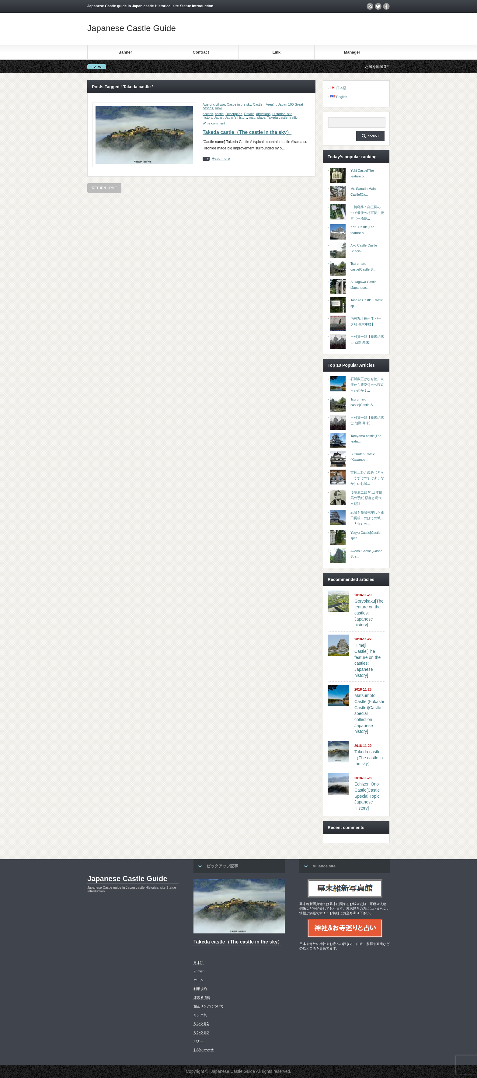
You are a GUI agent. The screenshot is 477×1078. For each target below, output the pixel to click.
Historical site (282, 114)
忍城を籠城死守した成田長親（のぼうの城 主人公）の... (367, 518)
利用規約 (200, 989)
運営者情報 (201, 997)
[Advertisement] (318, 28)
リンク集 (200, 1015)
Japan (218, 117)
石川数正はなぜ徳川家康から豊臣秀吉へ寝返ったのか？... (367, 384)
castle (219, 114)
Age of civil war (214, 104)
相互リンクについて (208, 1006)
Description (233, 114)
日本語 (198, 962)
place (261, 117)
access (208, 114)
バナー (198, 1041)
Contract (201, 52)
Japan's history (236, 117)
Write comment (214, 123)
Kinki (218, 108)
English (198, 971)
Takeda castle (277, 117)
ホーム (198, 980)
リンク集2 (201, 1023)
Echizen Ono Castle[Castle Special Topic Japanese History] (367, 796)
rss (370, 6)
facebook (386, 6)
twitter (378, 6)
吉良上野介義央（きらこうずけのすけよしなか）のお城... (367, 478)
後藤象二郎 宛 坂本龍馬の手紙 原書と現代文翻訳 (366, 498)
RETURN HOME (104, 188)
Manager (352, 52)
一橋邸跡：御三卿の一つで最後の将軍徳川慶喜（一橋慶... (367, 212)
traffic (293, 117)
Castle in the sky (239, 104)
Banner (125, 52)
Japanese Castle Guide (131, 28)
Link (276, 52)
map (252, 117)
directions (263, 114)
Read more (221, 159)
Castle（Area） (264, 104)
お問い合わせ (203, 1050)
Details (249, 114)
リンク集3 (201, 1032)
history (207, 117)
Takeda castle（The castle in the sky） (247, 132)
